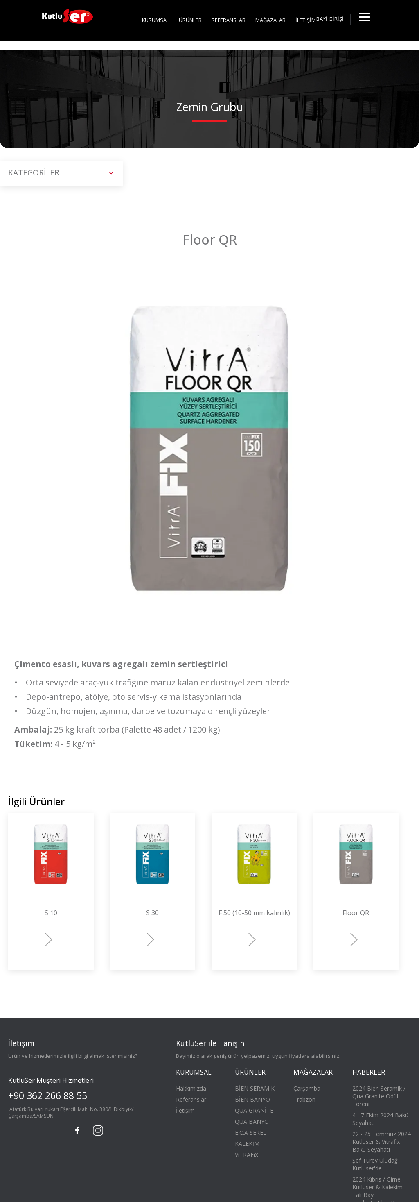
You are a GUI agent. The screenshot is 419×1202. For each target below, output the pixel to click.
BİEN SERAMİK (255, 1088)
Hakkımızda (191, 1088)
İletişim (185, 1110)
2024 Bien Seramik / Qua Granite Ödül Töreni (378, 1096)
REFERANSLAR (229, 20)
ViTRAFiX (246, 1155)
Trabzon (304, 1099)
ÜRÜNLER (190, 20)
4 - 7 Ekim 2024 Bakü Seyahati (380, 1119)
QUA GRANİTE (254, 1110)
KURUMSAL (155, 20)
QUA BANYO (252, 1121)
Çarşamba (306, 1088)
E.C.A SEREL (250, 1132)
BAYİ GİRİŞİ (330, 19)
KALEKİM (247, 1144)
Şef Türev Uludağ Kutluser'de (375, 1164)
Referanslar (191, 1099)
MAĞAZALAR (270, 20)
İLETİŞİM (305, 20)
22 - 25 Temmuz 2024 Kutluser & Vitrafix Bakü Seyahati (381, 1141)
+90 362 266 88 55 (47, 1095)
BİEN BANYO (252, 1099)
